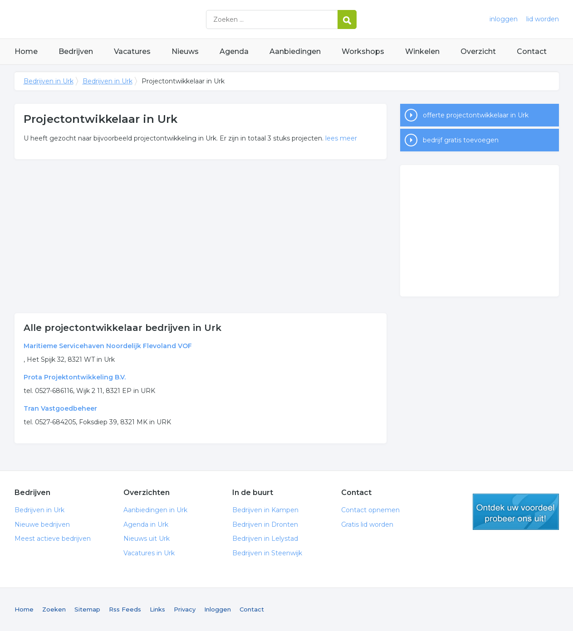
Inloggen (217, 609)
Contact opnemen (370, 510)
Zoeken (54, 609)
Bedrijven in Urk (128, 19)
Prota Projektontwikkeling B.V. (75, 377)
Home (26, 51)
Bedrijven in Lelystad (265, 538)
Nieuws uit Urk (146, 538)
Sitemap (87, 609)
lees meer (341, 138)
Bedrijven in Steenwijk (267, 553)
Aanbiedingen (295, 51)
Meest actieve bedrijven (53, 538)
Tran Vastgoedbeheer (60, 408)
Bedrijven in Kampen (265, 510)
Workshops (363, 51)
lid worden (542, 19)
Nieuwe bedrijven (42, 524)
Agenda (234, 51)
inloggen (504, 19)
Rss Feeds (125, 609)
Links (157, 609)
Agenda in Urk (145, 524)
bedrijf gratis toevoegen (461, 140)
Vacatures (132, 51)
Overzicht (478, 51)
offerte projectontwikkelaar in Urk (476, 115)
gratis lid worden (516, 512)
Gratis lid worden (367, 524)
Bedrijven (76, 51)
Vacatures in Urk (149, 553)
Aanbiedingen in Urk (155, 510)
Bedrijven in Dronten (265, 524)
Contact (532, 51)
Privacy (185, 609)
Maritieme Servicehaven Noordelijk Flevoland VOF (108, 346)
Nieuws (185, 51)
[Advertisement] (201, 236)
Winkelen (422, 51)
